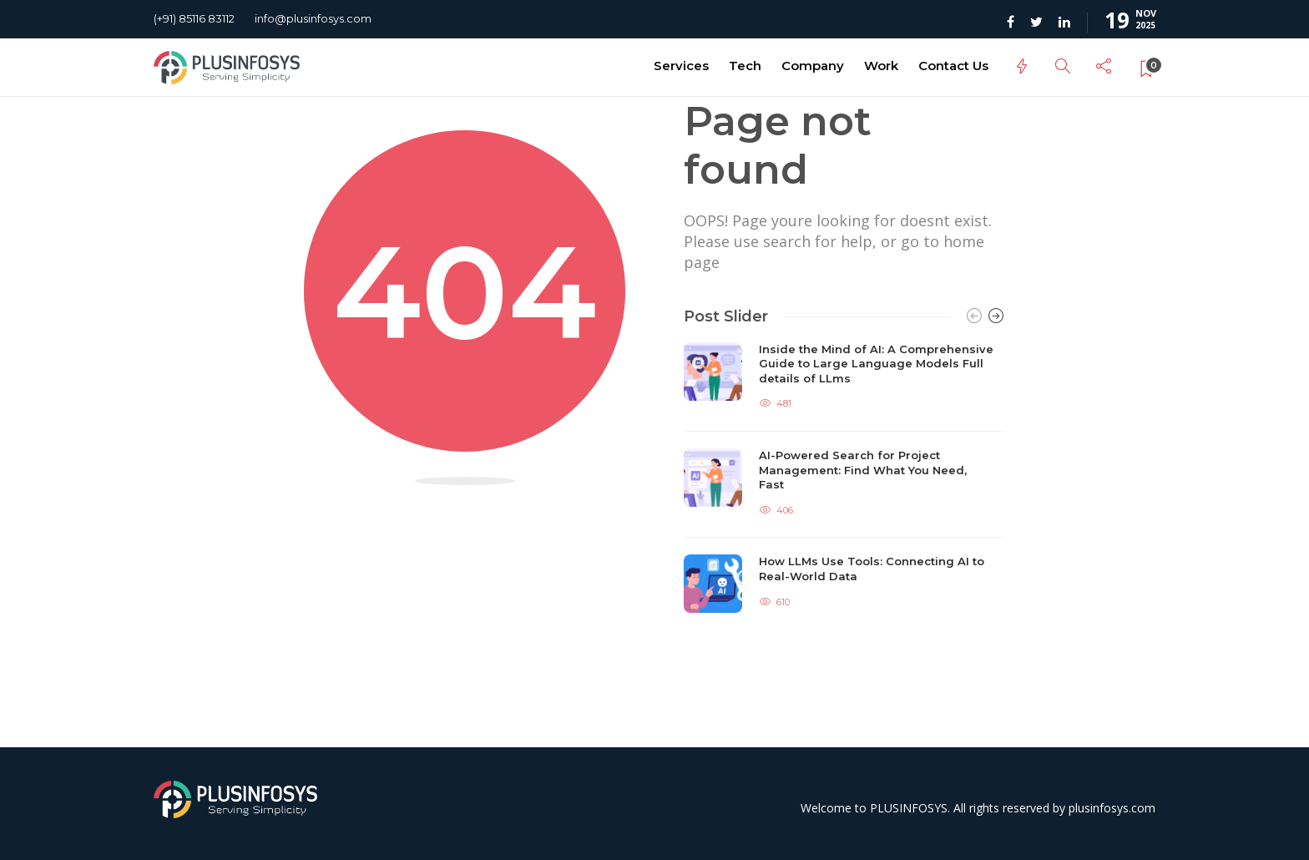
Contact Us (953, 65)
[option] (844, 478)
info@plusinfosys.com (313, 18)
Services (681, 65)
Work (881, 65)
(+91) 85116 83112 (194, 18)
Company (812, 65)
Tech (745, 65)
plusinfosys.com (1112, 808)
